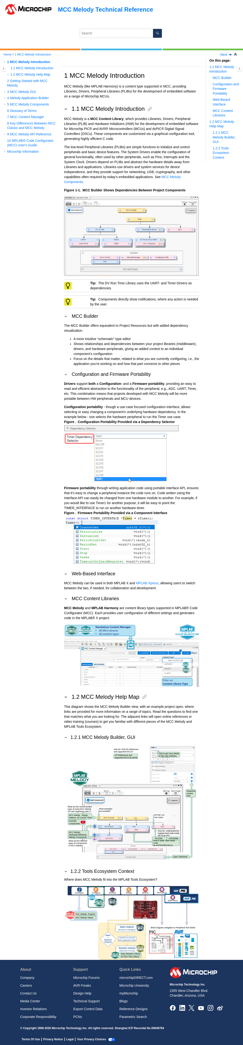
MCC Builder (222, 78)
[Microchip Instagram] (210, 1007)
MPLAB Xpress (147, 583)
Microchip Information (23, 151)
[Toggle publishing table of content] (3, 68)
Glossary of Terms (22, 111)
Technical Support (86, 1001)
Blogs (123, 1001)
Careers (26, 985)
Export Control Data (88, 1009)
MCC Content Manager (25, 117)
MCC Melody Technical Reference (105, 9)
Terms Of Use (31, 1039)
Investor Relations (33, 1009)
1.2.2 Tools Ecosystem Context (221, 152)
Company (27, 978)
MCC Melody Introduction (33, 54)
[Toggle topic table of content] (239, 68)
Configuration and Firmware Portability (226, 88)
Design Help (82, 993)
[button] (5, 62)
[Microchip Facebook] (173, 1007)
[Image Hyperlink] (201, 1008)
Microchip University (134, 985)
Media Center (30, 1001)
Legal (70, 1039)
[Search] (157, 33)
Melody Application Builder (28, 98)
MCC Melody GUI (21, 92)
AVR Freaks (82, 985)
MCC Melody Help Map (30, 74)
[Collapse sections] (236, 54)
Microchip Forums (86, 978)
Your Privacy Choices (91, 1039)
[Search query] (121, 33)
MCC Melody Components (28, 104)
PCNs (77, 1017)
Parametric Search (133, 1017)
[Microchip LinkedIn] (182, 1007)
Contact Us (28, 993)
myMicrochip (128, 993)
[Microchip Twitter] (191, 1007)
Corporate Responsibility (38, 1017)
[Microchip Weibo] (220, 1008)
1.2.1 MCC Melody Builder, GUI (224, 137)
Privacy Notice (53, 1039)
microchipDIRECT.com (136, 978)
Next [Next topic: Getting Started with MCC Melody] (223, 54)
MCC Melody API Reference (29, 134)
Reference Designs (133, 1009)
